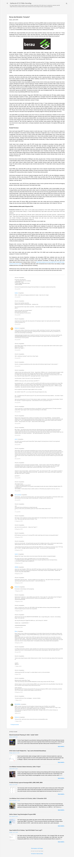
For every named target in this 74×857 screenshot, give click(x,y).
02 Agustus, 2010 (19, 529)
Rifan (16, 631)
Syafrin (16, 554)
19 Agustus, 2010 (19, 591)
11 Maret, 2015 (18, 700)
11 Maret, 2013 (18, 666)
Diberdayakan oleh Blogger (37, 848)
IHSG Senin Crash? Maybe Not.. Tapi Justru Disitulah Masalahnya (27, 750)
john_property (18, 494)
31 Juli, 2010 (17, 511)
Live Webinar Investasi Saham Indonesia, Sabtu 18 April (24, 766)
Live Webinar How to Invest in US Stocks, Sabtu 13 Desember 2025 (28, 798)
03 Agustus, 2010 (19, 550)
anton (16, 439)
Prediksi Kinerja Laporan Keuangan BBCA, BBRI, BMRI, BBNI (26, 782)
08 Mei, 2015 (17, 713)
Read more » (61, 746)
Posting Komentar (15, 724)
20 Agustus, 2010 (19, 627)
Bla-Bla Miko (17, 704)
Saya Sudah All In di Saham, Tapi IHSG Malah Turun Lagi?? (25, 830)
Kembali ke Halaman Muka (37, 853)
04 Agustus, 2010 (19, 563)
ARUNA (16, 567)
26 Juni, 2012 (18, 652)
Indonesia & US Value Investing (20, 3)
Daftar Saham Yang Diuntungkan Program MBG (22, 814)
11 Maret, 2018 (18, 721)
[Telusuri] (66, 4)
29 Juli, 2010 (17, 289)
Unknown (17, 328)
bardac (16, 293)
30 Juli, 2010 (17, 423)
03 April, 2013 (18, 674)
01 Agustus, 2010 (19, 521)
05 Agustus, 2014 (19, 692)
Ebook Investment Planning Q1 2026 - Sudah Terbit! (23, 735)
